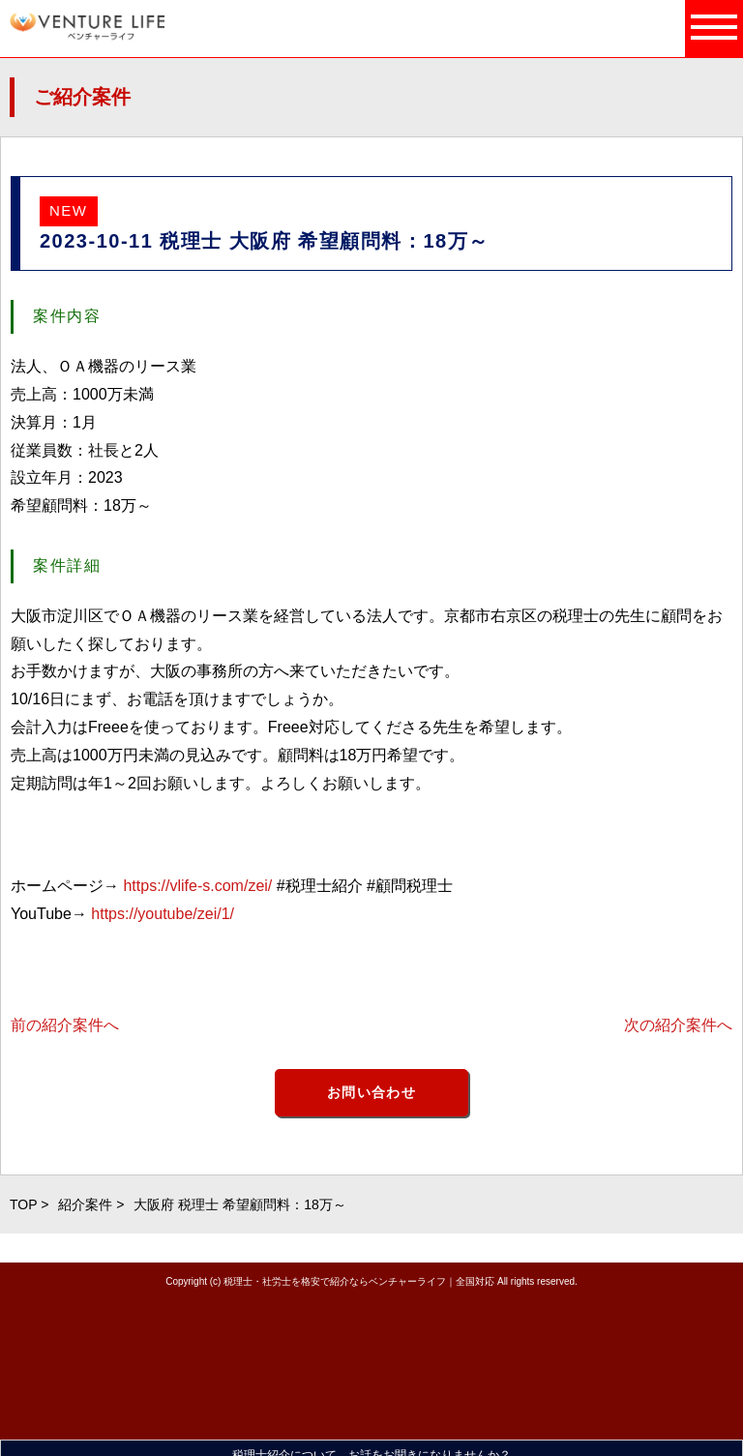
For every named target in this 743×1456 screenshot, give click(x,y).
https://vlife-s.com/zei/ (197, 885)
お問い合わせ (371, 1092)
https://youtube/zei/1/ (162, 914)
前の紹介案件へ (65, 1025)
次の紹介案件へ (678, 1025)
